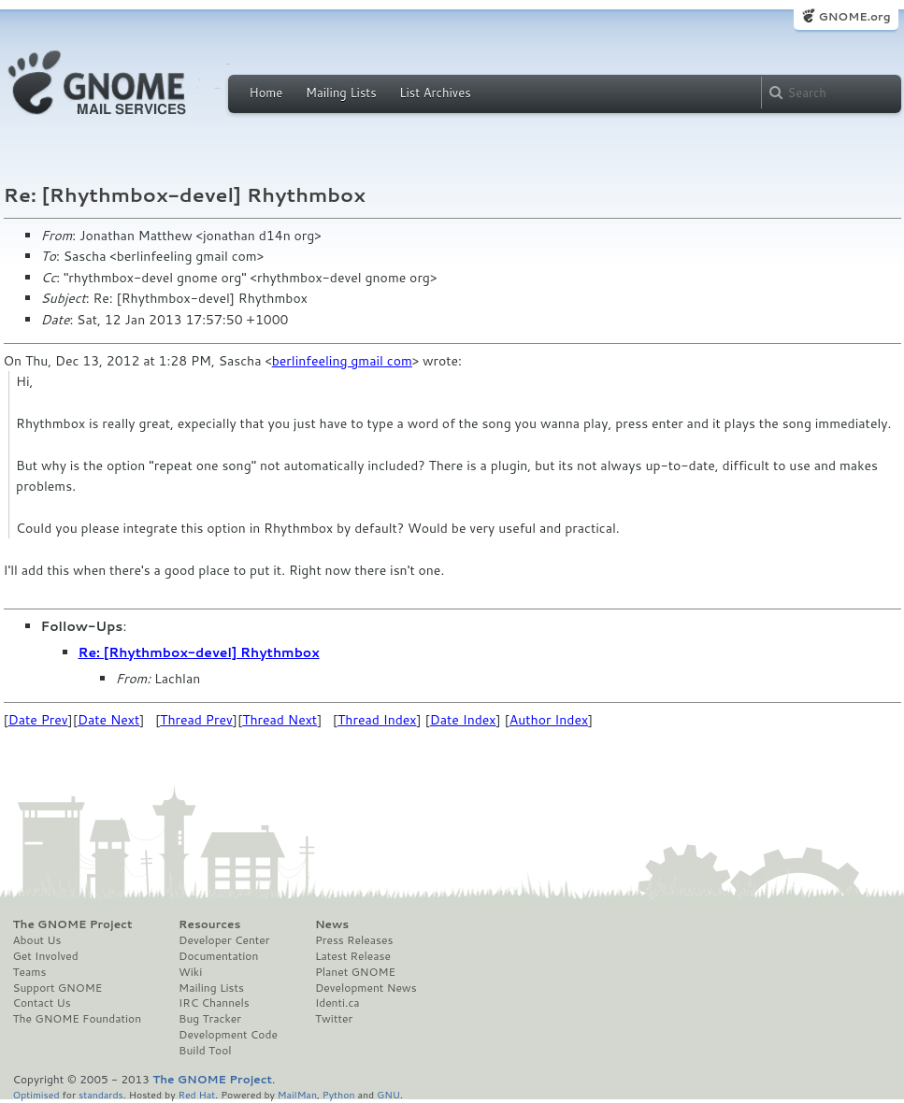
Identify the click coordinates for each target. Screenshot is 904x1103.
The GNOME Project (73, 924)
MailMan (297, 1094)
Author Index (548, 719)
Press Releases (354, 940)
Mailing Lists (341, 92)
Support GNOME (58, 988)
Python (339, 1094)
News (332, 924)
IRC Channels (214, 1003)
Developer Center (224, 940)
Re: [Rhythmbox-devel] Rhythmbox (199, 652)
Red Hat (196, 1094)
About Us (37, 940)
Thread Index (377, 719)
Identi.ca (337, 1003)
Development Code (228, 1034)
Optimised (36, 1094)
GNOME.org (854, 16)
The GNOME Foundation (77, 1018)
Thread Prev (196, 719)
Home (266, 92)
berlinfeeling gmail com (342, 360)
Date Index (463, 719)
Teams (30, 972)
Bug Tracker (210, 1018)
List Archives (434, 92)
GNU (388, 1094)
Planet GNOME (355, 972)
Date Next (108, 719)
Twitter (333, 1018)
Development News (366, 988)
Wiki (190, 972)
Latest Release (353, 956)
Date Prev (38, 719)
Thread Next (279, 719)
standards (101, 1094)
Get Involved (46, 956)
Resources (209, 924)
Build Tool (205, 1050)
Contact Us (42, 1003)
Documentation (218, 956)
